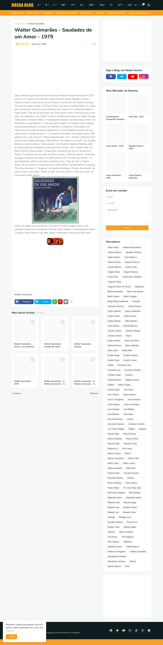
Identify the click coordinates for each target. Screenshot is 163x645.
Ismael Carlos (114, 389)
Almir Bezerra (130, 257)
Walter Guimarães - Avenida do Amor (53, 345)
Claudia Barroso (130, 326)
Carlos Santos (130, 316)
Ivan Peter (128, 389)
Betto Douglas (130, 296)
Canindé (136, 301)
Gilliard (111, 384)
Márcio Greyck (129, 433)
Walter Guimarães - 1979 (23, 382)
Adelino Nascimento (132, 247)
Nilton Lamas (129, 463)
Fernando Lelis (124, 365)
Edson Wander (132, 345)
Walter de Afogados (117, 551)
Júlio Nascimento (115, 419)
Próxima (93, 393)
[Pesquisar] (149, 5)
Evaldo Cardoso (131, 355)
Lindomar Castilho (136, 424)
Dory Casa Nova (132, 340)
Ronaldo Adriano (115, 522)
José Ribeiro (129, 409)
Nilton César (113, 463)
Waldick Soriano (115, 546)
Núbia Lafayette (115, 468)
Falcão (110, 365)
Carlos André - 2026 (115, 146)
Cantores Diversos (116, 306)
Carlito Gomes (134, 306)
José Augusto (114, 404)
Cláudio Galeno (114, 330)
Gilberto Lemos (132, 379)
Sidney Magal (130, 527)
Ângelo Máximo (131, 272)
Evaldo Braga (113, 355)
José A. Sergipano (116, 399)
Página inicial (20, 24)
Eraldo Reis (127, 350)
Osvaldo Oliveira (131, 473)
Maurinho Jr (113, 448)
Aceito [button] (11, 636)
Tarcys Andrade (126, 532)
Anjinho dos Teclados (132, 276)
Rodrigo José (124, 517)
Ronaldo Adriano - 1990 (136, 147)
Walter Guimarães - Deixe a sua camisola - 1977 (24, 345)
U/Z (129, 4)
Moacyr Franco (114, 453)
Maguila (142, 429)
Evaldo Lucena (130, 360)
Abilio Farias (113, 247)
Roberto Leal (113, 507)
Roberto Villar (129, 512)
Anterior (17, 393)
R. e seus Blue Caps (132, 487)
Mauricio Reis (113, 443)
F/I (72, 4)
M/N (91, 4)
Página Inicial (17, 13)
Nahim (128, 453)
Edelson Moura (114, 345)
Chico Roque (113, 326)
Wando (133, 561)
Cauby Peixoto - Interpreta (135, 176)
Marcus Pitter (132, 438)
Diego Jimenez (114, 340)
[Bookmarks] (142, 5)
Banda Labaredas (115, 291)
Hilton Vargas (124, 384)
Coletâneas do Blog (116, 13)
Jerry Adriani (113, 394)
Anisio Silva (113, 276)
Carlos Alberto (114, 311)
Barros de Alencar (135, 291)
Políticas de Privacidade (66, 13)
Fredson (129, 375)
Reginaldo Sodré (133, 497)
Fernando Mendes (133, 370)
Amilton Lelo (131, 267)
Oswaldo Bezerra (115, 478)
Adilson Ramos (114, 252)
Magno (132, 429)
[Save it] (94, 44)
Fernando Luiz (114, 370)
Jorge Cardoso (129, 394)
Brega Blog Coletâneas (118, 301)
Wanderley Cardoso (116, 561)
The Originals (128, 536)
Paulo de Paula (114, 483)
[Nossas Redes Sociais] (139, 13)
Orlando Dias (113, 473)
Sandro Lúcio (113, 527)
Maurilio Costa (130, 443)
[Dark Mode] (136, 5)
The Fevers (112, 536)
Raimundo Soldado (116, 492)
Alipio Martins (114, 257)
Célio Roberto (131, 321)
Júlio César (128, 414)
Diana (128, 335)
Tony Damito (113, 541)
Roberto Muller (130, 507)
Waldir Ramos (132, 546)
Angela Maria (113, 272)
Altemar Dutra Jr (132, 262)
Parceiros (100, 13)
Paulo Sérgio (113, 487)
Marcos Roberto (115, 438)
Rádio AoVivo (86, 13)
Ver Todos (40, 312)
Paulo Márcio (131, 483)
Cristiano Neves (115, 335)
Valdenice (127, 541)
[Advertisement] (55, 70)
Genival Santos (114, 379)
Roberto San (113, 512)
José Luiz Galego (131, 404)
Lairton (130, 419)
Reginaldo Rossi (115, 497)
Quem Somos (33, 13)
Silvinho (111, 532)
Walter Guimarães (36, 24)
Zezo (127, 566)
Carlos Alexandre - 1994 (114, 176)
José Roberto (113, 414)
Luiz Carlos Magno (116, 429)
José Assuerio (134, 399)
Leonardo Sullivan (116, 424)
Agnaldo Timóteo (133, 252)
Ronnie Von (132, 522)
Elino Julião (113, 350)
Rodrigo (111, 517)
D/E (63, 4)
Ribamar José (113, 502)
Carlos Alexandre (132, 311)
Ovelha (130, 478)
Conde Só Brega (133, 330)
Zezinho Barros (114, 566)
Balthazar (139, 286)
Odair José (130, 468)
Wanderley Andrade (117, 556)
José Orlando (113, 409)
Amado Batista (114, 267)
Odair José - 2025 (136, 117)
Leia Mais (10, 630)
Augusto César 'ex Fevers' (119, 286)
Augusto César (114, 281)
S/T (119, 4)
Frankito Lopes (114, 375)
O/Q (102, 4)
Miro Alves (127, 448)
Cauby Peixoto (114, 321)
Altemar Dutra (114, 262)
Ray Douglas (134, 492)
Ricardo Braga (130, 502)
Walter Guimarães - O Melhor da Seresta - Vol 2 (55, 382)
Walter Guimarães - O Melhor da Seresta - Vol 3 (85, 382)
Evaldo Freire (113, 360)
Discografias (47, 13)
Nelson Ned (133, 458)
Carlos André (113, 316)
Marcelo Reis (113, 433)
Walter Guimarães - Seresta (83, 345)
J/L (81, 4)
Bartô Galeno (113, 296)
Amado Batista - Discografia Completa (115, 118)
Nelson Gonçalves (116, 458)
